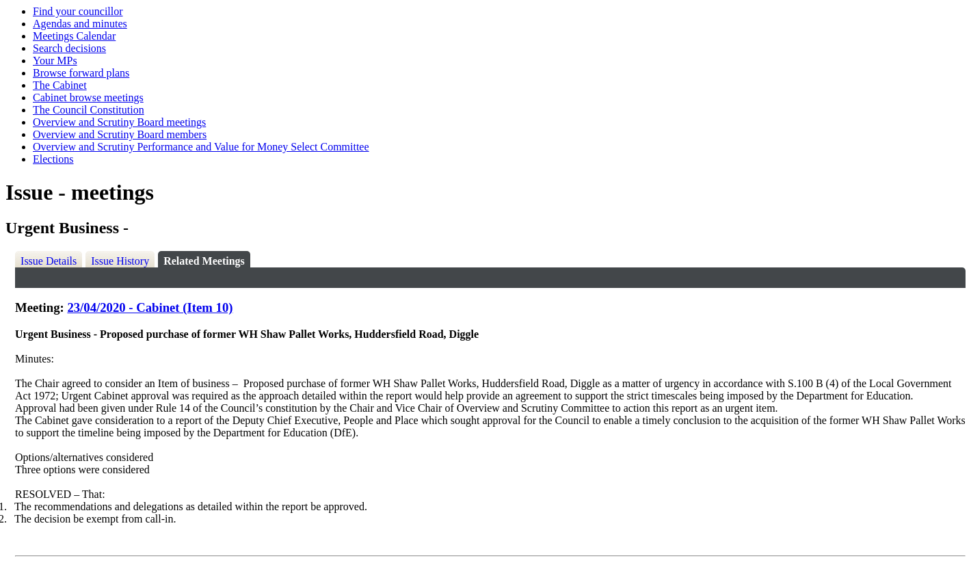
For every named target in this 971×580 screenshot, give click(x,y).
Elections (53, 159)
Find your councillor (78, 11)
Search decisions (69, 48)
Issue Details (49, 261)
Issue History (120, 261)
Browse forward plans (81, 73)
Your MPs (55, 60)
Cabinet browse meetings (88, 97)
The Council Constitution (88, 110)
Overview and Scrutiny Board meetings (119, 122)
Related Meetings (204, 261)
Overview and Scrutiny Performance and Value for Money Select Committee (201, 147)
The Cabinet (60, 85)
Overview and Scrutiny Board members (120, 134)
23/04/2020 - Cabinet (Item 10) (149, 307)
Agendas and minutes (80, 23)
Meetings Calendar (74, 36)
